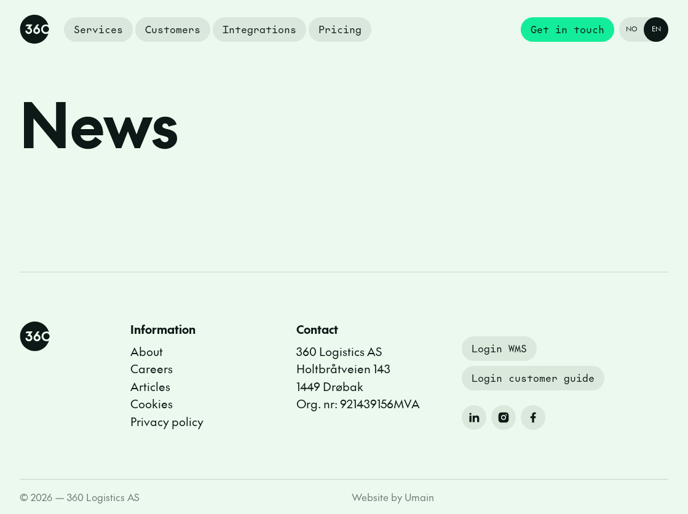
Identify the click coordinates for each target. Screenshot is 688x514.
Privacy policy (167, 421)
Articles (150, 386)
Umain (419, 497)
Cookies (151, 403)
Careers (151, 368)
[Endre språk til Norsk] (643, 29)
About (146, 351)
